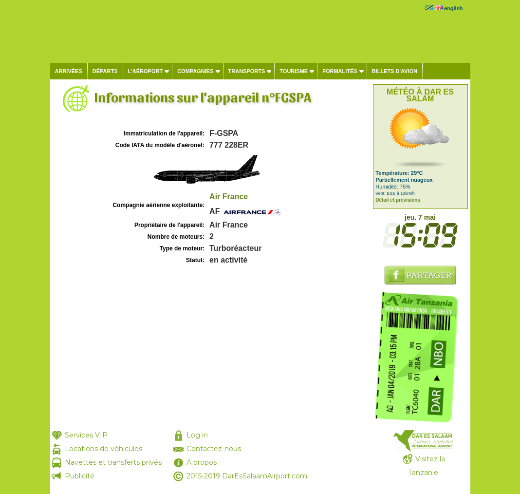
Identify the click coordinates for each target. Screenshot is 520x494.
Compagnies (195, 71)
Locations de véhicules (103, 448)
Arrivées (68, 71)
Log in (197, 435)
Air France (228, 196)
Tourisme (293, 71)
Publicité (79, 476)
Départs (105, 71)
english (453, 8)
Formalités (339, 71)
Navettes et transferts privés (113, 462)
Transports (246, 71)
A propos (201, 462)
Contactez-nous (213, 448)
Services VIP (86, 435)
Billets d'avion (394, 71)
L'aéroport (145, 71)
